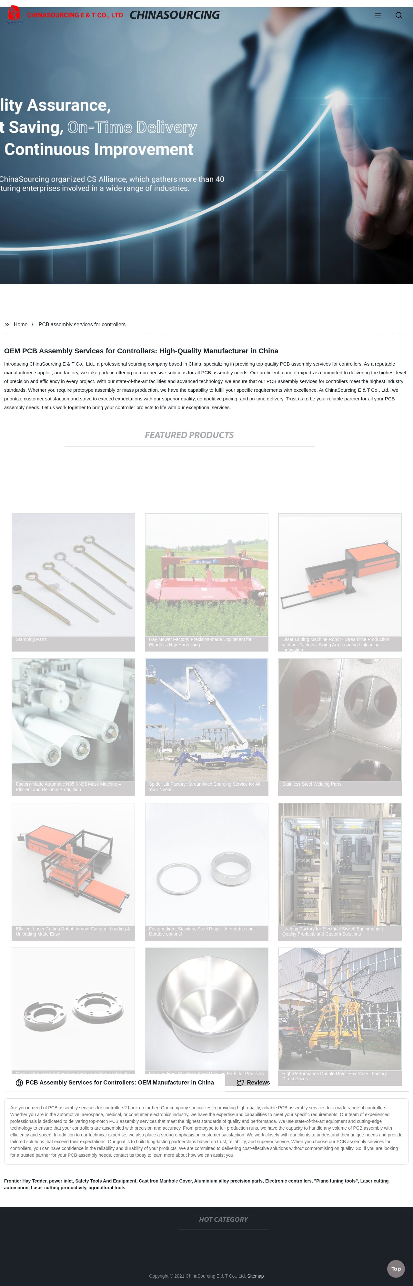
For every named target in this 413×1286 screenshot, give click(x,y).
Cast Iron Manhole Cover (165, 1180)
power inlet (61, 1180)
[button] (378, 15)
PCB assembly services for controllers (82, 324)
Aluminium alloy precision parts (228, 1180)
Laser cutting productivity (58, 1187)
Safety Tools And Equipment (105, 1180)
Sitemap (255, 1276)
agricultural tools (107, 1187)
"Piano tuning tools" (336, 1180)
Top (396, 1267)
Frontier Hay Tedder (25, 1180)
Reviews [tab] (253, 1083)
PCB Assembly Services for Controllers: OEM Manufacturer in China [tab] (114, 1083)
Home (21, 324)
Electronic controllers (288, 1180)
